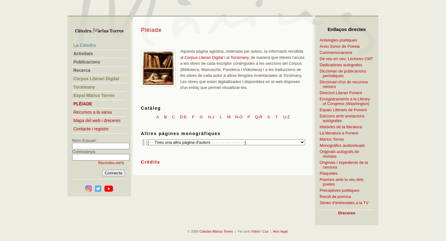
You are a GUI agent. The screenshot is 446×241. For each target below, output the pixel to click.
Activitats (83, 53)
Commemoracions (336, 52)
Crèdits (150, 162)
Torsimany (239, 57)
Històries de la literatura (341, 127)
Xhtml (255, 231)
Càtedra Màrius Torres (216, 231)
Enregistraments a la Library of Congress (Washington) (345, 101)
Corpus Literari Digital (204, 57)
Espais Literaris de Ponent (343, 109)
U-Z (286, 117)
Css (266, 231)
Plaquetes (329, 173)
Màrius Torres (332, 139)
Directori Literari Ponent (341, 92)
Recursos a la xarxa (92, 112)
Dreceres (347, 213)
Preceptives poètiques (339, 190)
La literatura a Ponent (339, 133)
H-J (211, 117)
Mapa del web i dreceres (97, 120)
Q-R (258, 117)
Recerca (81, 70)
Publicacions (86, 61)
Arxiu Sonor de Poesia (340, 46)
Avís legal (280, 231)
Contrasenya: (84, 151)
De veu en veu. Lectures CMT (346, 58)
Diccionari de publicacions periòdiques (343, 73)
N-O (239, 117)
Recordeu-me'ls (111, 163)
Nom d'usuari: (84, 140)
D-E (183, 117)
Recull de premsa (335, 196)
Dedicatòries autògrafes (341, 65)
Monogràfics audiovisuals (342, 145)
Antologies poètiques (338, 40)
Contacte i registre (91, 128)
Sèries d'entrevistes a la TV (344, 202)
